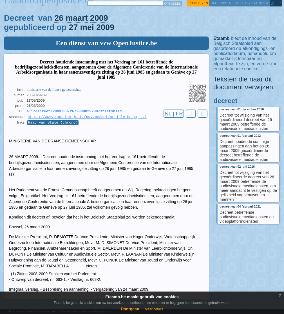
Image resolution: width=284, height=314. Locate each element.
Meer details (154, 309)
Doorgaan (130, 309)
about (226, 2)
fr (279, 2)
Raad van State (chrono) (53, 123)
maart (77, 17)
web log (243, 2)
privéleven (198, 2)
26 (58, 17)
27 (73, 27)
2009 (99, 17)
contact (261, 2)
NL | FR (174, 114)
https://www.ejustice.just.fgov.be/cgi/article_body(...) (87, 117)
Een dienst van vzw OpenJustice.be (106, 43)
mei (87, 27)
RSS (214, 2)
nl (273, 2)
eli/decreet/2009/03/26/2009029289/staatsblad (74, 111)
